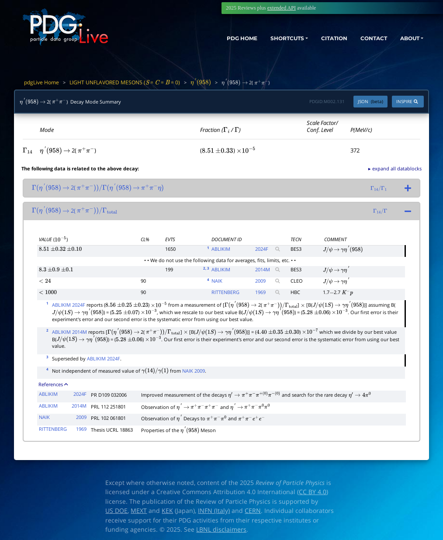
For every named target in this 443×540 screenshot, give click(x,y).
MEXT (139, 511)
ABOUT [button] (406, 38)
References (53, 384)
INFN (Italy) (214, 511)
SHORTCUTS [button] (263, 38)
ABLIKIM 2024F (68, 304)
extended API (281, 8)
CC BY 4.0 (312, 492)
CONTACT (364, 38)
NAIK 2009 (193, 370)
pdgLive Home (41, 82)
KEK (167, 511)
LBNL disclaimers (221, 529)
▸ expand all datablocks (395, 168)
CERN (253, 511)
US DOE (116, 511)
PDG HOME (209, 38)
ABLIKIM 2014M (69, 332)
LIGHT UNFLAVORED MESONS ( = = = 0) (124, 82)
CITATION (319, 38)
